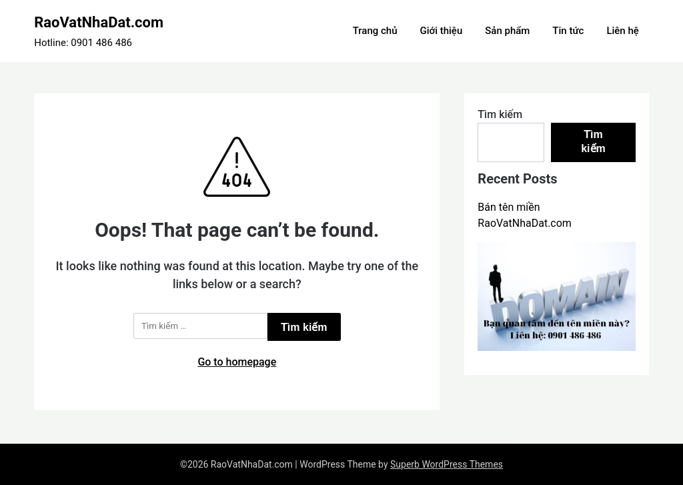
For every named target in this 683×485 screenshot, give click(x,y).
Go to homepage (236, 362)
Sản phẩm (507, 31)
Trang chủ (375, 31)
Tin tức (568, 31)
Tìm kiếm (500, 114)
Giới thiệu (441, 31)
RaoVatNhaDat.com (98, 22)
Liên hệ (622, 31)
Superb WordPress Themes (446, 464)
